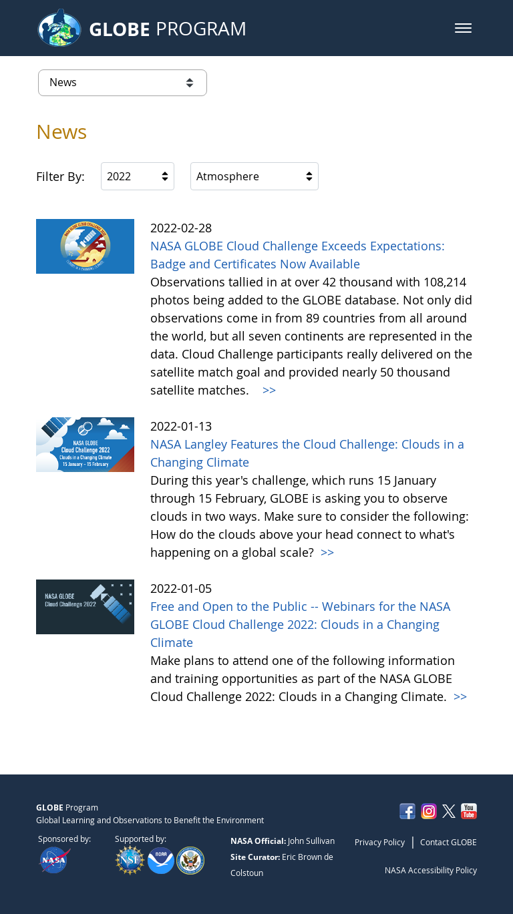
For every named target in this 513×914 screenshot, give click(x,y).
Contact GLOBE (448, 842)
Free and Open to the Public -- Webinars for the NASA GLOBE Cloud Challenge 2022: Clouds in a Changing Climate (300, 624)
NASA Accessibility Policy (431, 870)
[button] (463, 28)
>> (267, 390)
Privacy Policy (380, 842)
